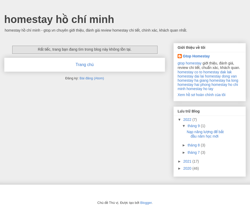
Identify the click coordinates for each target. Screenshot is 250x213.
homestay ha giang (193, 80)
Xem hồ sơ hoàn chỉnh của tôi (202, 95)
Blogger (146, 203)
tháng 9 (194, 126)
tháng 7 (194, 152)
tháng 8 (194, 145)
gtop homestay (190, 63)
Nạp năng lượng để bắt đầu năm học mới (205, 134)
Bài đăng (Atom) (91, 78)
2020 (187, 168)
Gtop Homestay (196, 56)
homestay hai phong (194, 84)
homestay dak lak (217, 72)
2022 (187, 119)
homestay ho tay (199, 89)
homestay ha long (223, 80)
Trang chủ (84, 64)
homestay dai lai (191, 76)
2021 (187, 161)
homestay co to (190, 72)
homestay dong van (221, 76)
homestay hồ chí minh (59, 19)
